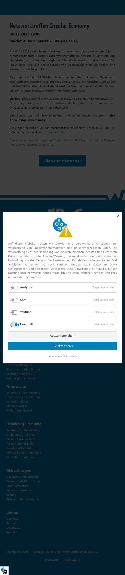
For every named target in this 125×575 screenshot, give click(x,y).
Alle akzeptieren (63, 346)
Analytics (26, 287)
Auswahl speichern (62, 335)
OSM (23, 299)
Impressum (54, 356)
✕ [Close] (118, 216)
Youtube (25, 312)
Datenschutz (70, 356)
